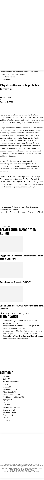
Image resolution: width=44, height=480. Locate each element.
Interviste (7, 420)
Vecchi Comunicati (11, 407)
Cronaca (7, 387)
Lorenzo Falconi (6, 97)
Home (2, 72)
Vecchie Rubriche (11, 382)
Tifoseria (7, 418)
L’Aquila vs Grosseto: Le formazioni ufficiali (26, 212)
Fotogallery (8, 415)
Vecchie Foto (9, 412)
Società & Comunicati (12, 394)
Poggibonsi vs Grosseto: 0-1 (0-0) (15, 282)
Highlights (7, 400)
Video (5, 384)
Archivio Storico (11, 72)
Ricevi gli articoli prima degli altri (14, 313)
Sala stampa (8, 405)
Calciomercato (9, 410)
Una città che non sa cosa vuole (15, 339)
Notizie (6, 379)
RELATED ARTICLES (11, 229)
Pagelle (6, 402)
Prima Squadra (9, 392)
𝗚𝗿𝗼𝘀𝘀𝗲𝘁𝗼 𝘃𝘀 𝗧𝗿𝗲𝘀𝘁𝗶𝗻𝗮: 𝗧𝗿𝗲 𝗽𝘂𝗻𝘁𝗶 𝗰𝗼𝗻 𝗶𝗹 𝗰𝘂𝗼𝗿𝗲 (23, 336)
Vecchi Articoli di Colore (13, 397)
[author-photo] (5, 224)
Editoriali (7, 376)
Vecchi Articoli (23, 72)
